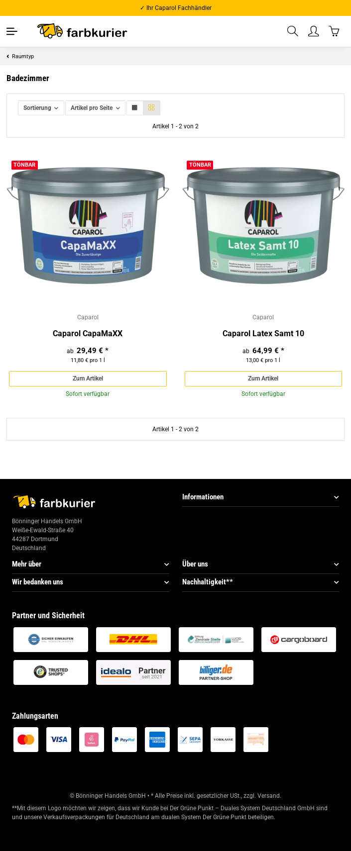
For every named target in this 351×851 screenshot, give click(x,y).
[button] (293, 31)
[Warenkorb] (334, 31)
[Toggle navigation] (11, 31)
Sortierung (37, 107)
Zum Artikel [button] (88, 378)
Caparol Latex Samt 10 (263, 333)
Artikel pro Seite (92, 107)
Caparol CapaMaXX (87, 333)
